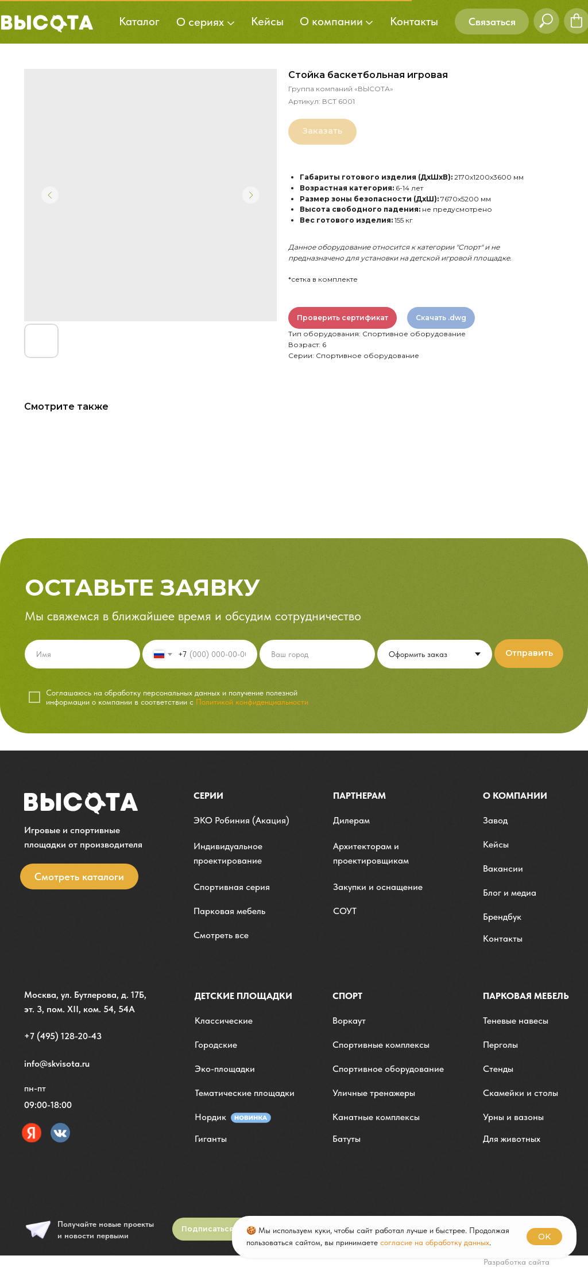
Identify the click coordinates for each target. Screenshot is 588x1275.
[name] (82, 654)
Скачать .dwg (441, 317)
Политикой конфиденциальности (252, 701)
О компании (515, 795)
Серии (208, 795)
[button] (492, 21)
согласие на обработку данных (434, 1242)
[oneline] (317, 654)
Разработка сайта (516, 1261)
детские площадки (243, 995)
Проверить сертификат (342, 317)
